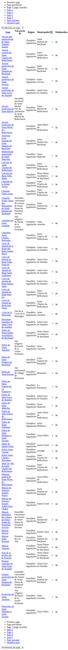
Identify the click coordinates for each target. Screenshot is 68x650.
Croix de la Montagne (7, 313)
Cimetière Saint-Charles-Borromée (6, 236)
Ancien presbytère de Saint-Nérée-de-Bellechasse (8, 127)
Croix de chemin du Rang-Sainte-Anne (8, 282)
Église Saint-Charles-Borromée (7, 458)
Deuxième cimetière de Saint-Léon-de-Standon (7, 323)
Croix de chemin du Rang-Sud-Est (6, 293)
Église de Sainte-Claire (8, 445)
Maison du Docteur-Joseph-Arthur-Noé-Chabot (7, 503)
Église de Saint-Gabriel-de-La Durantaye (7, 386)
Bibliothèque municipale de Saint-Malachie (7, 155)
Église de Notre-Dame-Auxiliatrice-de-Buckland (8, 334)
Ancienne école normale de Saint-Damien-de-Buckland (7, 142)
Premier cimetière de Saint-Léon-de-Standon (7, 565)
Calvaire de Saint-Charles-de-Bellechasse (7, 166)
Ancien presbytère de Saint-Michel (8, 109)
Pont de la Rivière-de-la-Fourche (7, 555)
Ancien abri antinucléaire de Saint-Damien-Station (7, 41)
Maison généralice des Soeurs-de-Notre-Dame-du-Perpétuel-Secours (7, 520)
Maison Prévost (5, 531)
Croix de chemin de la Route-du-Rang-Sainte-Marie (8, 248)
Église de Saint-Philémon (6, 424)
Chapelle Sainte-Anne (7, 192)
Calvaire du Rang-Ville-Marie (7, 176)
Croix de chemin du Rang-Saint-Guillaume (7, 272)
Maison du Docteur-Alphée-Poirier (6, 492)
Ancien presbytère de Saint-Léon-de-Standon (8, 91)
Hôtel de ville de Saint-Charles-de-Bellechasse (8, 467)
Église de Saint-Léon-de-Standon (7, 397)
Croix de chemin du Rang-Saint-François (7, 261)
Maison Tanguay (5, 547)
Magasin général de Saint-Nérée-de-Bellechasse (7, 479)
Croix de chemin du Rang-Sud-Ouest (6, 304)
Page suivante (13, 20)
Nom (7, 32)
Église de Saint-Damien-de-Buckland (7, 361)
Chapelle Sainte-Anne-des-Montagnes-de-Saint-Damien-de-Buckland (8, 206)
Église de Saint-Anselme (6, 347)
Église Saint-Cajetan (7, 450)
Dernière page (13, 23)
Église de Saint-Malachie (6, 405)
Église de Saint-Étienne (8, 373)
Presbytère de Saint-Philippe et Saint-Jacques (8, 611)
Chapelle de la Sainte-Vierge (7, 184)
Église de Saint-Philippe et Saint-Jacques (6, 435)
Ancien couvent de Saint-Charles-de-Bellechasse (7, 55)
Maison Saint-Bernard (5, 539)
